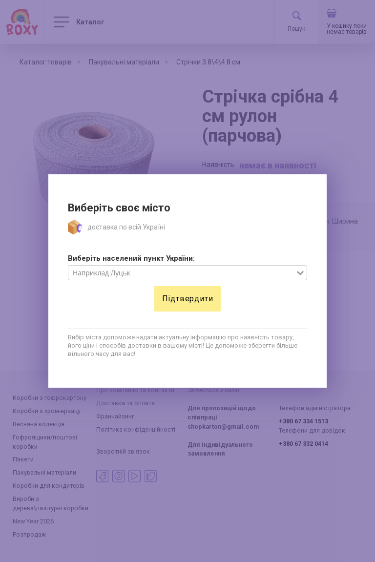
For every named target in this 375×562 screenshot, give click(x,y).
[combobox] (182, 273)
